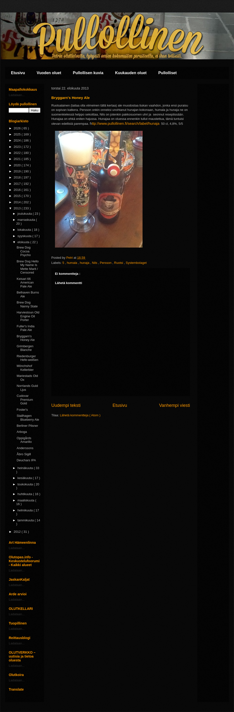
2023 (18, 147)
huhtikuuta (25, 494)
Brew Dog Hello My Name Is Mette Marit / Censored (27, 267)
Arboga (22, 432)
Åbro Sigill (24, 454)
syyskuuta (25, 236)
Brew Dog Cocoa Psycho (24, 251)
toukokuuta (26, 484)
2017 (18, 184)
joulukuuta (25, 213)
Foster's (22, 409)
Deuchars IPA (26, 460)
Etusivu (18, 73)
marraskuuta (27, 220)
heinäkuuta (26, 468)
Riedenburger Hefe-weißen (27, 358)
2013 (18, 208)
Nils (95, 263)
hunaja (85, 263)
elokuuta (24, 242)
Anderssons (25, 448)
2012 (18, 532)
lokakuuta (25, 229)
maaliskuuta (26, 500)
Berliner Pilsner (27, 425)
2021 (18, 159)
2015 (18, 196)
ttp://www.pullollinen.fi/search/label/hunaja (126, 123)
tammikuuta (26, 520)
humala (72, 263)
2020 (18, 165)
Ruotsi (119, 263)
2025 (18, 134)
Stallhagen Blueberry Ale (28, 417)
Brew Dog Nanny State (27, 304)
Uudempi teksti (66, 405)
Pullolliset (167, 73)
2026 (18, 128)
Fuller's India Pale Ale (25, 328)
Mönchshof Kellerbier (25, 368)
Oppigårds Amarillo (24, 440)
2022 (18, 153)
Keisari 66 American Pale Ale (25, 282)
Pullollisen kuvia (88, 73)
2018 (18, 177)
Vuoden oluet (49, 73)
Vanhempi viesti (174, 405)
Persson (106, 263)
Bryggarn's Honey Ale (26, 338)
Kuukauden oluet (131, 73)
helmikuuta (26, 510)
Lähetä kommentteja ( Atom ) (80, 415)
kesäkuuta (25, 478)
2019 (18, 171)
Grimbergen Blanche (25, 348)
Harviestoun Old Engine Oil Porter (28, 316)
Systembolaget (136, 263)
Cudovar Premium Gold (25, 399)
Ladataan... (17, 95)
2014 (18, 202)
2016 (18, 190)
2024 (18, 140)
